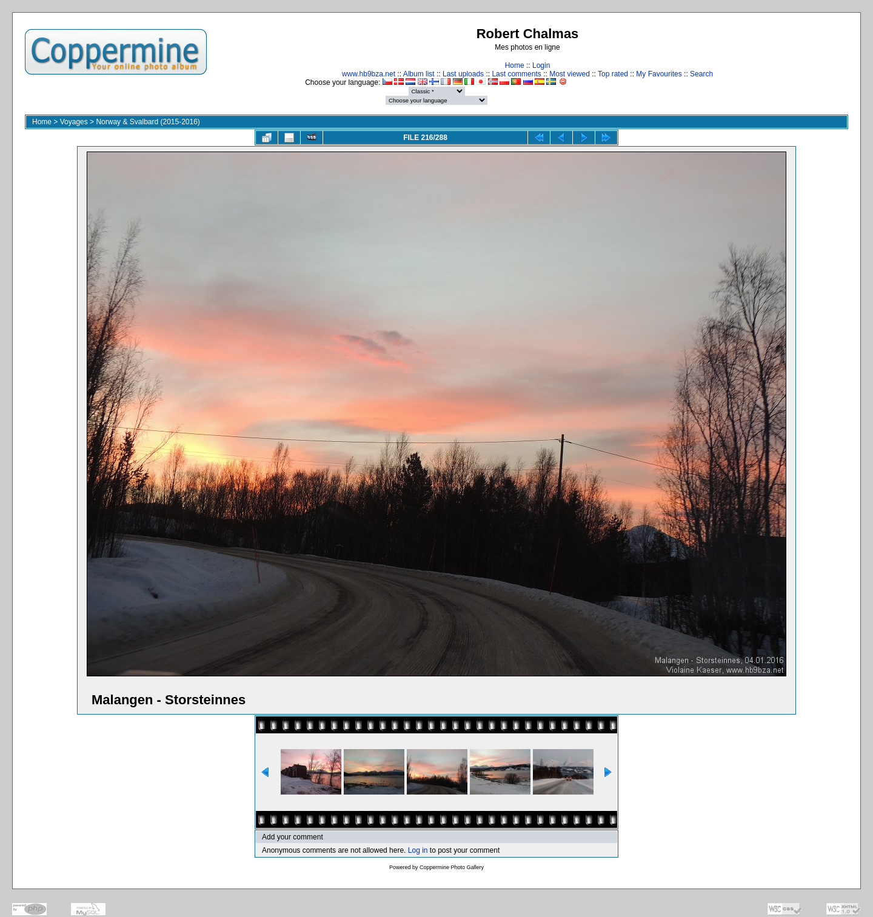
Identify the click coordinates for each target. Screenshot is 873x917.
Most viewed (569, 74)
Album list (419, 74)
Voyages (74, 122)
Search (701, 74)
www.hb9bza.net (368, 74)
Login (541, 65)
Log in (418, 850)
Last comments (516, 74)
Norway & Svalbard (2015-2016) (147, 122)
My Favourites (658, 74)
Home (514, 65)
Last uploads (463, 74)
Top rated (613, 74)
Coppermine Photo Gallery (452, 867)
